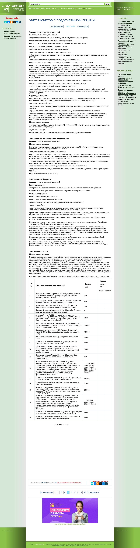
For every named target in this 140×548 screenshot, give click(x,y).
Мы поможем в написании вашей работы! (69, 482)
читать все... (90, 8)
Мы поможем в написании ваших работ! (70, 524)
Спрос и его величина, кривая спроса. (13, 37)
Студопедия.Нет (39, 544)
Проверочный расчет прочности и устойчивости (126, 43)
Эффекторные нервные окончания (12, 32)
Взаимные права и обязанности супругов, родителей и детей (127, 93)
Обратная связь (120, 8)
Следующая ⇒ (82, 26)
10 (85, 492)
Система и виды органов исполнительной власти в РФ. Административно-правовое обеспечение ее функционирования (126, 80)
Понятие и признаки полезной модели (126, 22)
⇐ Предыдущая (57, 26)
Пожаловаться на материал (129, 8)
